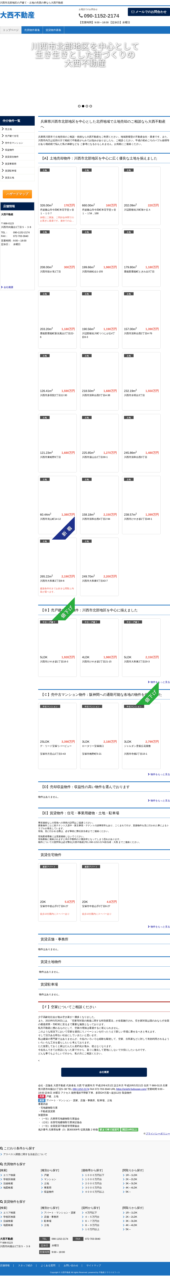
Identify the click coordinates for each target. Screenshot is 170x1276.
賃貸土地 (9, 177)
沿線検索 (8, 1183)
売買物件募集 (32, 29)
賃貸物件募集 (53, 29)
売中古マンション (14, 143)
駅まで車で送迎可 (109, 1129)
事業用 (47, 1187)
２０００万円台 (93, 1183)
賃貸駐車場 (10, 170)
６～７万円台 (92, 1221)
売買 (41, 1096)
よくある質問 (48, 1265)
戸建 (46, 1175)
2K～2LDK (131, 1179)
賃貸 (41, 1100)
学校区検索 (9, 1179)
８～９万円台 (92, 1225)
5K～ (128, 1192)
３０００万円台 (93, 1187)
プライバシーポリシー (158, 1133)
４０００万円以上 (94, 1192)
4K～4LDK (131, 1187)
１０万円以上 (92, 1229)
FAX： (4, 236)
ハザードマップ (17, 194)
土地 (46, 1183)
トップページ (11, 29)
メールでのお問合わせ (149, 12)
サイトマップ (93, 1265)
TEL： (4, 232)
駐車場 (47, 1221)
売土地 (8, 129)
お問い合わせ (71, 1265)
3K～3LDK (131, 1183)
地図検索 (8, 1187)
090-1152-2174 (81, 1089)
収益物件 (9, 150)
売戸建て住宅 (12, 136)
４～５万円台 (92, 1217)
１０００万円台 (93, 1179)
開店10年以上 (129, 1129)
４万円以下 (91, 1212)
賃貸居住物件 (12, 156)
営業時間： (7, 240)
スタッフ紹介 (25, 1265)
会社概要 (7, 287)
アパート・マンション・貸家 (60, 1212)
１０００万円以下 (94, 1175)
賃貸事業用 (10, 163)
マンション (50, 1179)
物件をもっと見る (159, 682)
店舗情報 (5, 1265)
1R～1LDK (131, 1175)
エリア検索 (9, 1175)
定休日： (6, 244)
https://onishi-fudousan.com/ (131, 1089)
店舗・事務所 (51, 1217)
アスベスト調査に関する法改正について (25, 1154)
